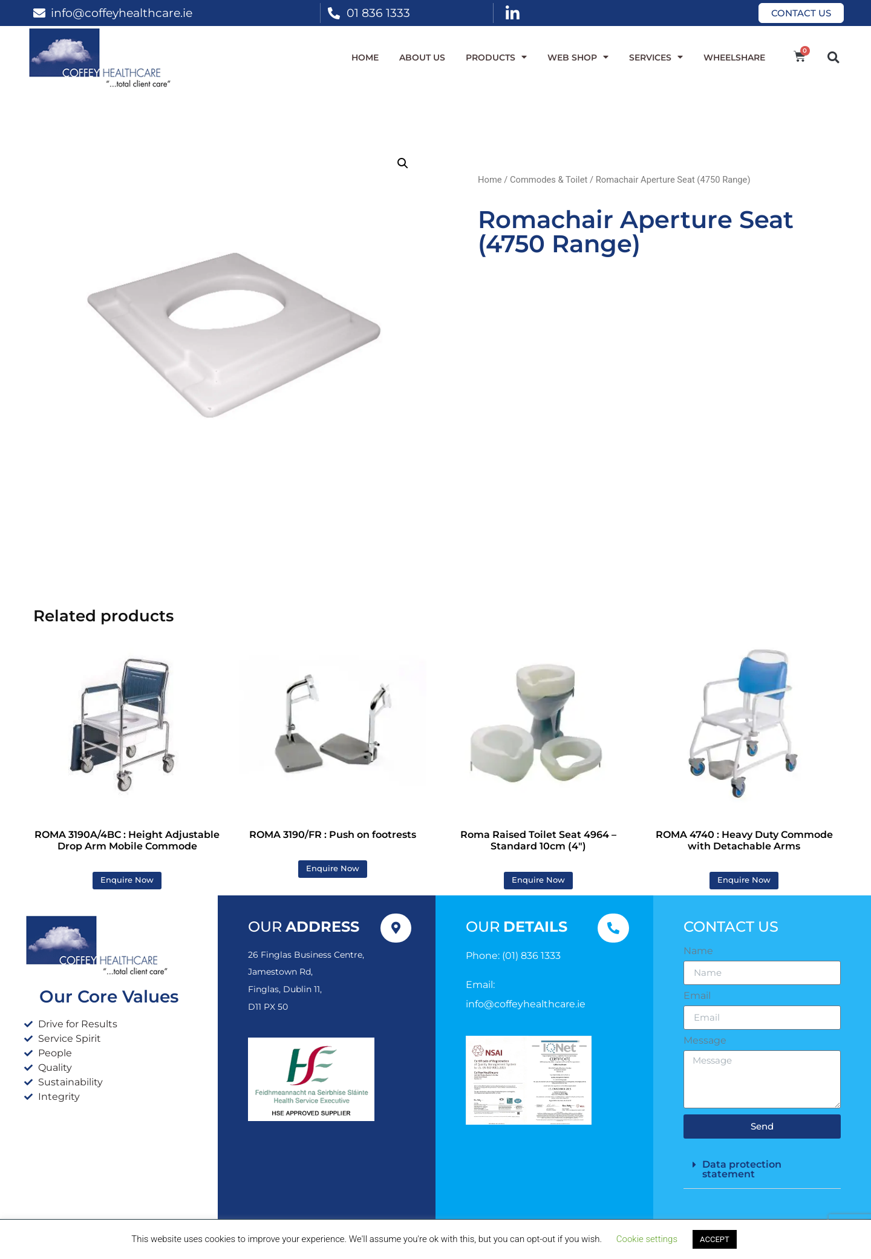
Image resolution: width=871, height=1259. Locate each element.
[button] (833, 57)
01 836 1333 (378, 12)
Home (365, 57)
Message (704, 1040)
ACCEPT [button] (714, 1239)
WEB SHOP (577, 57)
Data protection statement (741, 1169)
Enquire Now (127, 880)
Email (697, 996)
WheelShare (734, 57)
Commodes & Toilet (548, 179)
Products (496, 57)
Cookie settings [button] (646, 1239)
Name (698, 951)
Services (656, 57)
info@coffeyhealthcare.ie (121, 12)
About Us (422, 57)
